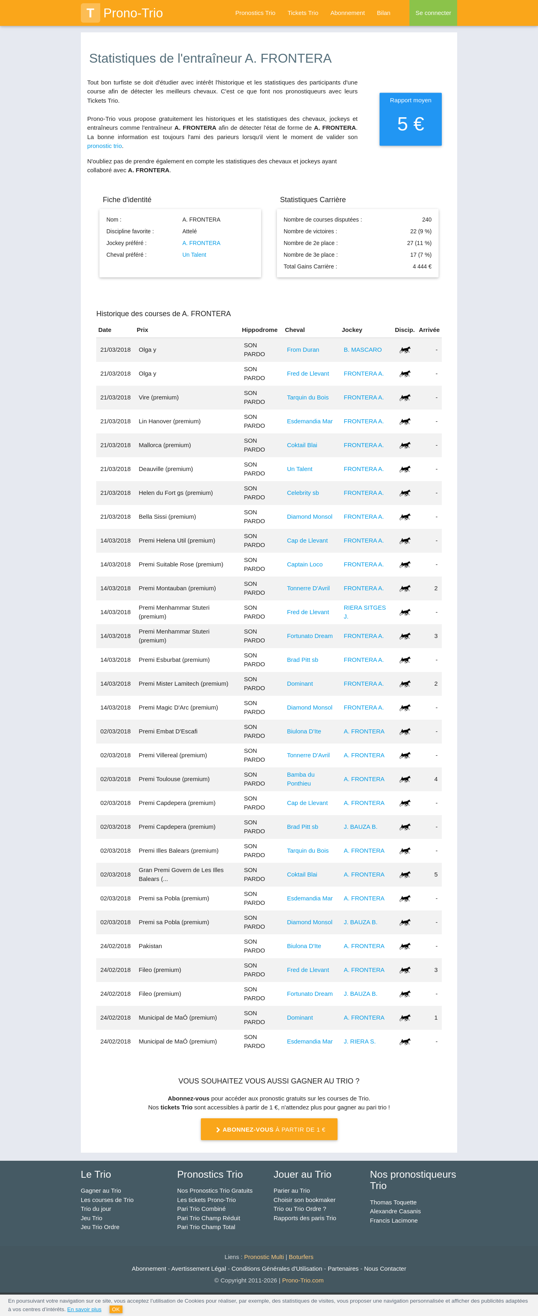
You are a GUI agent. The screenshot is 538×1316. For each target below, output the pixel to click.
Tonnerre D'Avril (308, 588)
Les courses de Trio (107, 1199)
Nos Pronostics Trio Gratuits (215, 1190)
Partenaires (343, 1268)
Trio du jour (96, 1208)
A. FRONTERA (201, 243)
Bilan (383, 12)
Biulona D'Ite (304, 731)
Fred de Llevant (308, 373)
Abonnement (348, 12)
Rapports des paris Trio (305, 1218)
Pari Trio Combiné (201, 1208)
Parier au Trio (292, 1190)
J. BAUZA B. (361, 826)
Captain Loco (305, 564)
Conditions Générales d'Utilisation (277, 1268)
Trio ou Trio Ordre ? (300, 1208)
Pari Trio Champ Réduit (208, 1218)
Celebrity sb (303, 492)
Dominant (300, 683)
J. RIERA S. (360, 1041)
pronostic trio (104, 145)
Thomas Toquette (393, 1202)
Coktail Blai (302, 444)
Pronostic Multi (264, 1256)
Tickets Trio (302, 12)
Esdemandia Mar (310, 421)
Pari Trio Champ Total (206, 1226)
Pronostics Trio (255, 12)
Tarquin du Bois (308, 397)
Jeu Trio (91, 1218)
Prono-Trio (122, 13)
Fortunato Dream (310, 635)
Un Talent (194, 254)
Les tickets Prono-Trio (206, 1199)
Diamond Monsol (310, 516)
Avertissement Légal (198, 1268)
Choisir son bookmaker (304, 1199)
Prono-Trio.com (303, 1280)
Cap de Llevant (307, 540)
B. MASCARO (363, 349)
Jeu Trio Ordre (100, 1226)
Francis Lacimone (394, 1220)
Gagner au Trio (101, 1190)
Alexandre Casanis (395, 1211)
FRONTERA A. (364, 373)
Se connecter (433, 12)
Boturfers (301, 1256)
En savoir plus (84, 1309)
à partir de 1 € (269, 1130)
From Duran (303, 349)
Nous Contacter (385, 1268)
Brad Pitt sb (303, 659)
